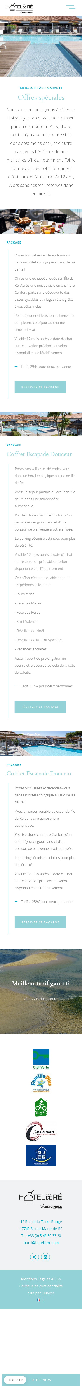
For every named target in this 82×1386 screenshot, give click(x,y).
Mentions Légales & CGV (41, 1338)
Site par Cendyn (41, 1352)
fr (43, 1359)
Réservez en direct (41, 1050)
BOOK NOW (41, 1380)
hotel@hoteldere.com (41, 1301)
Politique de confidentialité (41, 1345)
